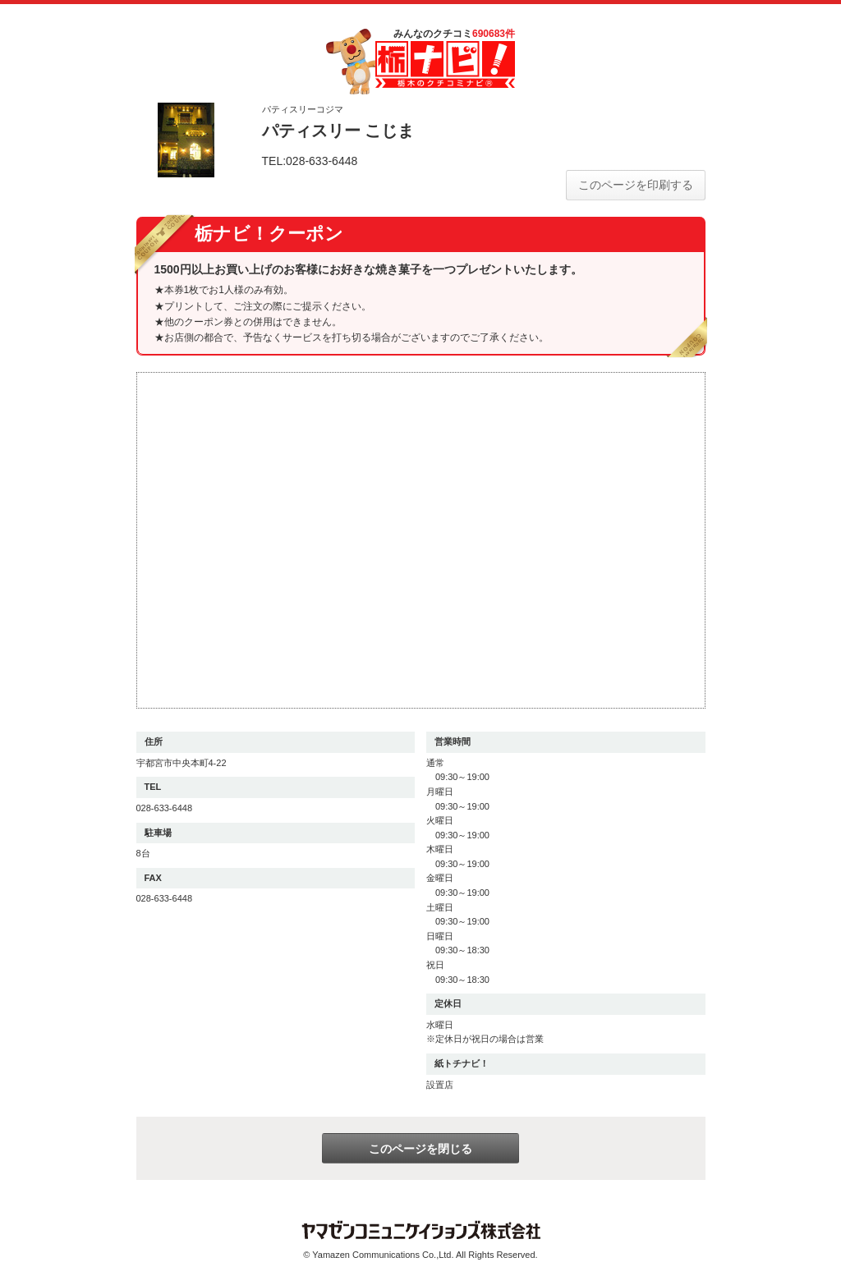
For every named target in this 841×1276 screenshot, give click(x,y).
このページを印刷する (635, 184)
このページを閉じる (420, 1148)
